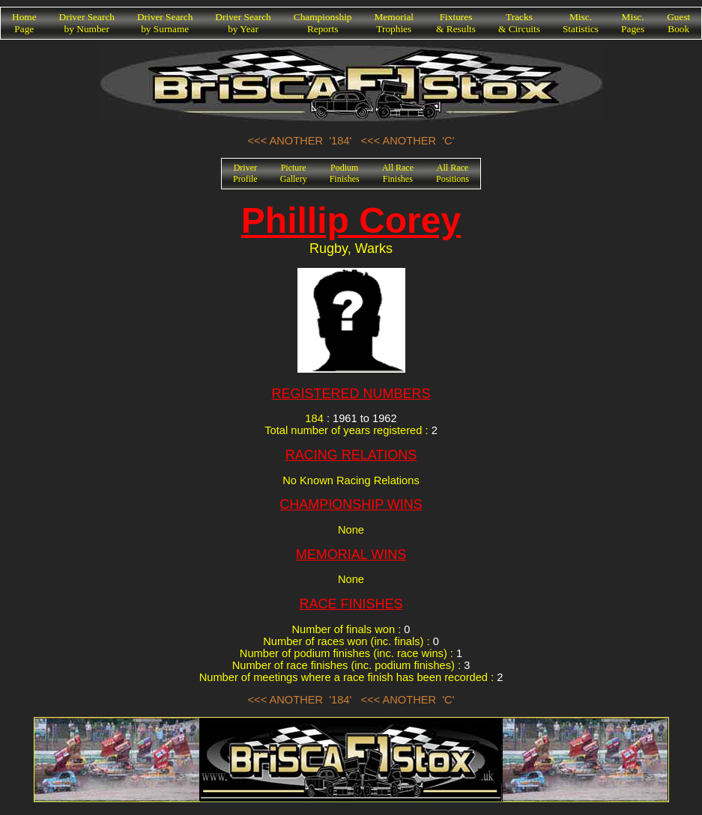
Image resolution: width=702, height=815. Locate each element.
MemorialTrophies (394, 22)
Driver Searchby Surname (165, 22)
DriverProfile (245, 173)
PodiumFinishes (345, 173)
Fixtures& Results (456, 22)
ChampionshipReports (323, 22)
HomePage (24, 22)
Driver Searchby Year (242, 22)
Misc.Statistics (581, 22)
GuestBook (678, 22)
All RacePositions (452, 173)
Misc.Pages (632, 22)
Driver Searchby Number (87, 22)
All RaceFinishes (398, 173)
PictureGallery (293, 173)
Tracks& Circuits (519, 22)
